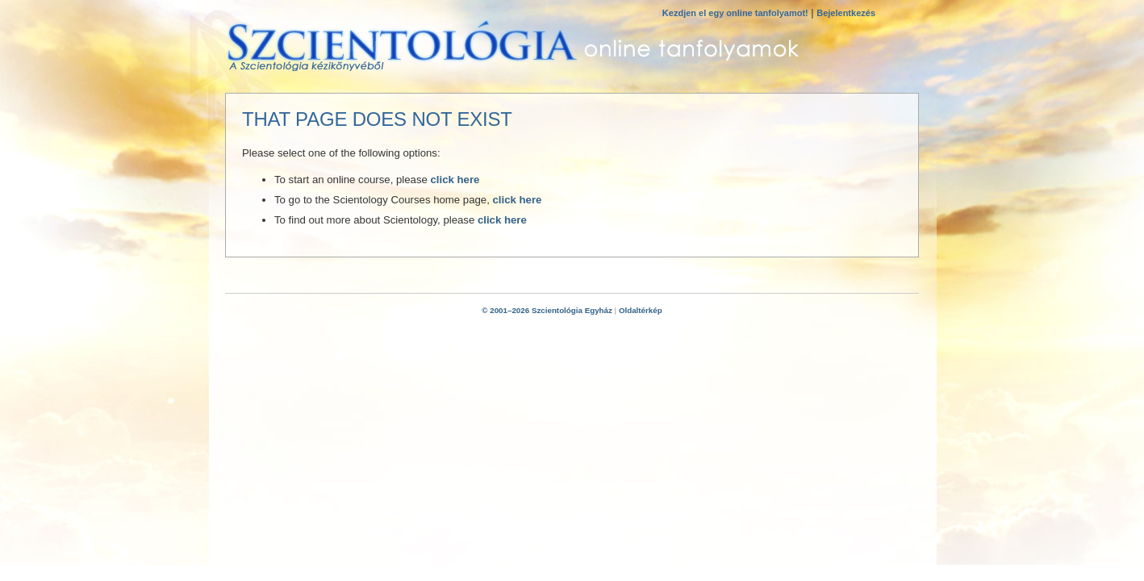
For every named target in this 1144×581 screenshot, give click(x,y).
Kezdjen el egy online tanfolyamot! (735, 13)
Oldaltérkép (640, 310)
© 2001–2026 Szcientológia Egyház (547, 310)
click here (455, 179)
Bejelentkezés (845, 13)
